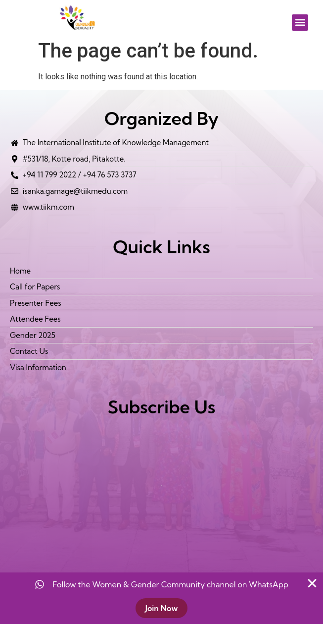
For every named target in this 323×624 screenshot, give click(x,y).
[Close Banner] (312, 583)
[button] (300, 22)
